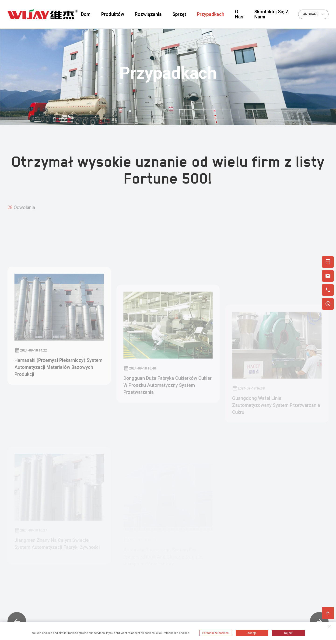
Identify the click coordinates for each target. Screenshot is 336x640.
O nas (239, 14)
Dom (86, 14)
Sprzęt (179, 14)
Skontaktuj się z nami (271, 14)
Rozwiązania (148, 14)
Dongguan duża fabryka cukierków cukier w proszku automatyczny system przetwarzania (167, 427)
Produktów (112, 14)
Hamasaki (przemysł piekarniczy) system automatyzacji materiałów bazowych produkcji (58, 413)
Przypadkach (210, 14)
